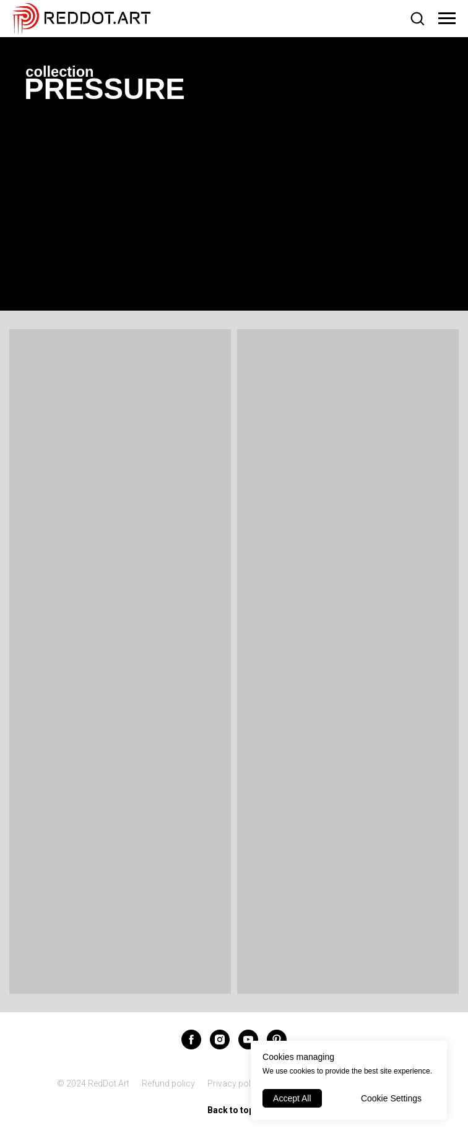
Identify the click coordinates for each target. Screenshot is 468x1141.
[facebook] (191, 1039)
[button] (417, 18)
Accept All (292, 1098)
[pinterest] (277, 1039)
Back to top (234, 1110)
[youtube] (248, 1039)
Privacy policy (234, 1083)
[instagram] (220, 1039)
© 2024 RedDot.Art (93, 1083)
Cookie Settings (391, 1098)
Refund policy (168, 1083)
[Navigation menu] (447, 18)
